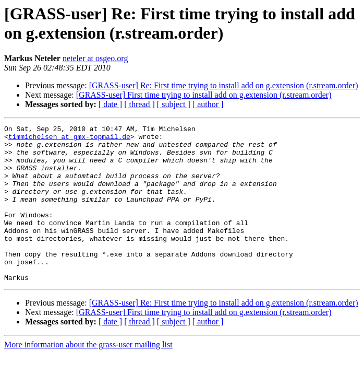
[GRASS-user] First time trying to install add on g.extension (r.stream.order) (204, 94)
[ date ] (110, 104)
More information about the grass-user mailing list (88, 375)
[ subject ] (173, 104)
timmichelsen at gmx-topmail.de (69, 139)
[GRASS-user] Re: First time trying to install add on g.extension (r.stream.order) (223, 85)
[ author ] (208, 104)
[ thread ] (139, 104)
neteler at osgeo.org (95, 58)
